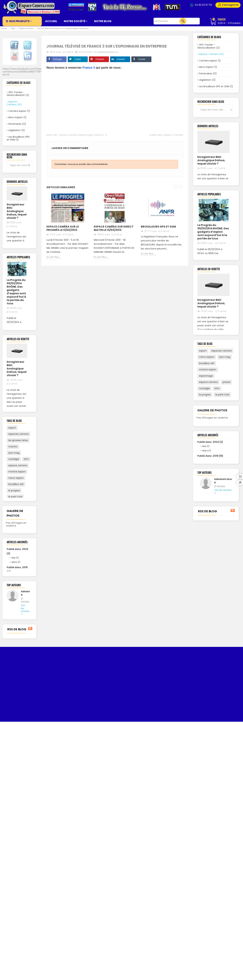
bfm (26, 610)
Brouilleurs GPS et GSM (158, 227)
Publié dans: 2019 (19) (210, 625)
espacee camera (18, 585)
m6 (10, 661)
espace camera (17, 617)
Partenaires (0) (17, 124)
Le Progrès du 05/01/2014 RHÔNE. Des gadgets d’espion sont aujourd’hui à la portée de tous (16, 365)
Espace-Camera (173, 135)
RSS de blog (19, 860)
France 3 (89, 67)
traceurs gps (15, 654)
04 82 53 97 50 (203, 5)
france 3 (13, 673)
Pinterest (100, 59)
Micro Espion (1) (17, 118)
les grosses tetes (18, 592)
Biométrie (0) (16, 153)
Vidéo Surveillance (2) (16, 161)
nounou (12, 598)
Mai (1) (15, 758)
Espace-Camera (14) (14, 104)
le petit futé (15, 648)
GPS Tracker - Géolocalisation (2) (18, 94)
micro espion (16, 629)
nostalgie (13, 610)
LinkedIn (121, 59)
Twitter (77, 59)
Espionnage (85, 135)
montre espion (17, 623)
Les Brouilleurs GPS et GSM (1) (18, 139)
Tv (106, 135)
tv (28, 680)
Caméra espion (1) (19, 112)
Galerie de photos (212, 575)
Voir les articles (24, 825)
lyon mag (13, 604)
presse (12, 686)
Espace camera (68, 135)
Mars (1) (16, 763)
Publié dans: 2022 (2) (210, 611)
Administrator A (24, 810)
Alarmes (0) (15, 147)
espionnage (15, 680)
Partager (57, 59)
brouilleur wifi (16, 635)
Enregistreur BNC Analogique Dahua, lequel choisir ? (17, 249)
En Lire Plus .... (14, 304)
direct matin (15, 667)
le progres (14, 642)
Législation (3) (16, 131)
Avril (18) (16, 781)
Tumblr (141, 59)
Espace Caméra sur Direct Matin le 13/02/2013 (114, 228)
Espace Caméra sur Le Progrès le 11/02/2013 (62, 228)
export (12, 579)
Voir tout (19, 171)
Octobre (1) (18, 777)
